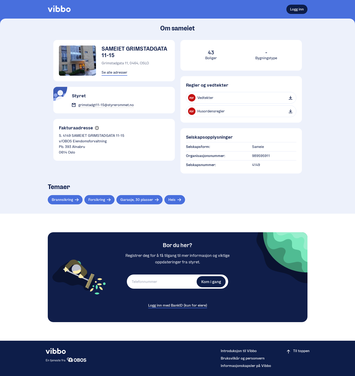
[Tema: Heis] (174, 199)
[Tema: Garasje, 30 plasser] (139, 199)
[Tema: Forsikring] (99, 199)
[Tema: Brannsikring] (65, 199)
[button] (97, 128)
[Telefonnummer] (161, 282)
